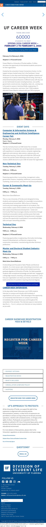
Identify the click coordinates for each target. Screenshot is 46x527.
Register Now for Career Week (23, 398)
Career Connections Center (14, 4)
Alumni (30, 1)
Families (35, 1)
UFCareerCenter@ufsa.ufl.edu (16, 495)
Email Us (23, 454)
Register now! (23, 348)
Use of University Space (9, 441)
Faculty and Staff (24, 1)
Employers (17, 1)
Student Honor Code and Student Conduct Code (14, 438)
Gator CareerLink (41, 1)
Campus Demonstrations (9, 435)
